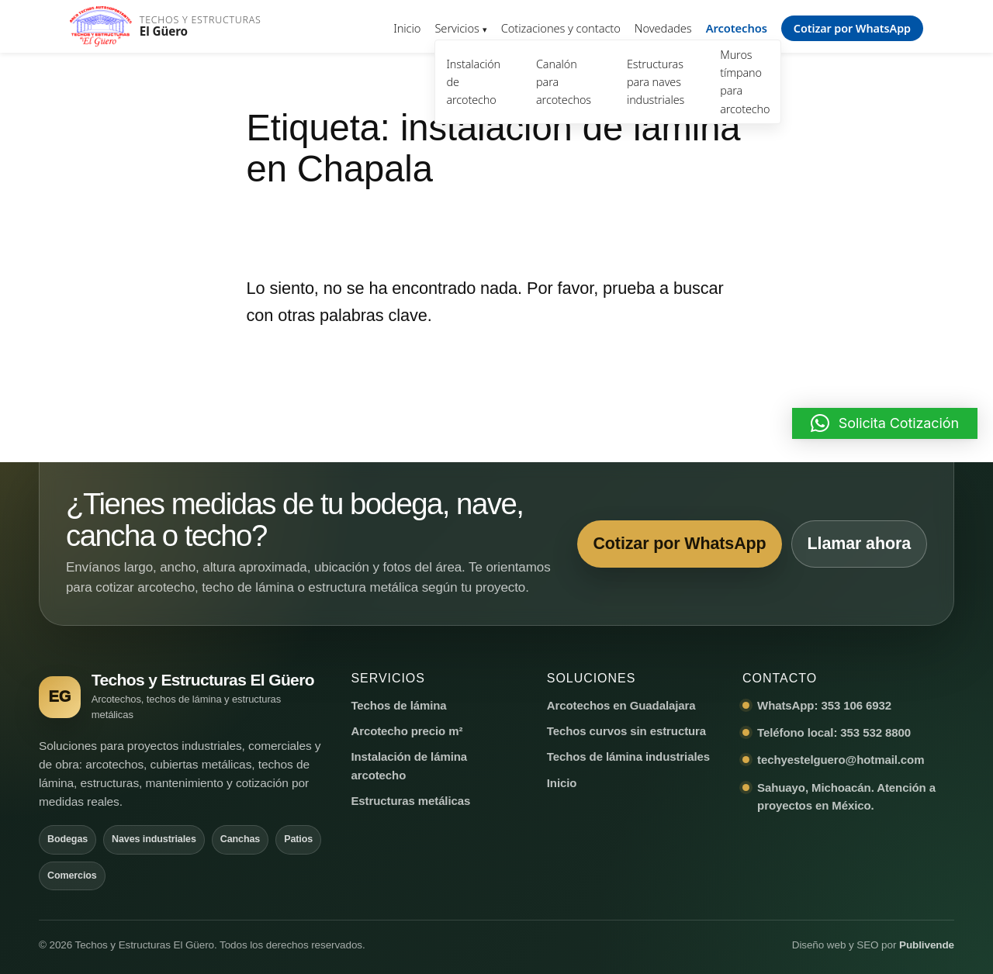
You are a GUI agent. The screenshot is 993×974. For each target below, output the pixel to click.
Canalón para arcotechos (563, 82)
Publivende (926, 945)
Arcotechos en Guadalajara (621, 705)
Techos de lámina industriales (628, 756)
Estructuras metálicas (410, 800)
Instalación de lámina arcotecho (409, 765)
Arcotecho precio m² (406, 730)
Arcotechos (736, 28)
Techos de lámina (398, 705)
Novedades (663, 28)
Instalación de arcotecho (473, 82)
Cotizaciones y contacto (561, 28)
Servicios (456, 28)
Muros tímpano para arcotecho (745, 81)
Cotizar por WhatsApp (852, 28)
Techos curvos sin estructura (626, 730)
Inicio (406, 28)
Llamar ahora (858, 543)
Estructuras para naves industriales (655, 82)
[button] (884, 423)
